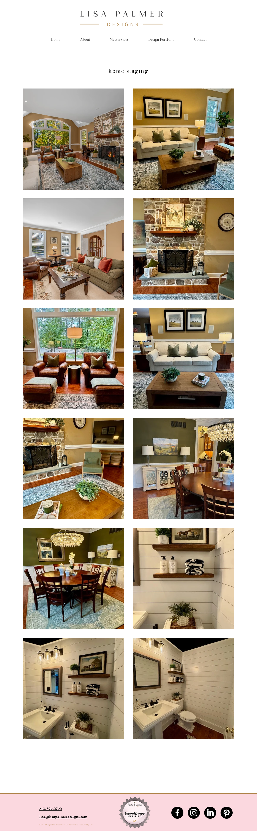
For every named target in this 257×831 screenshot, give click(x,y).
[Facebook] (177, 813)
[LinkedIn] (210, 813)
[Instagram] (194, 813)
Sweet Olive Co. (61, 825)
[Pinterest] (227, 813)
